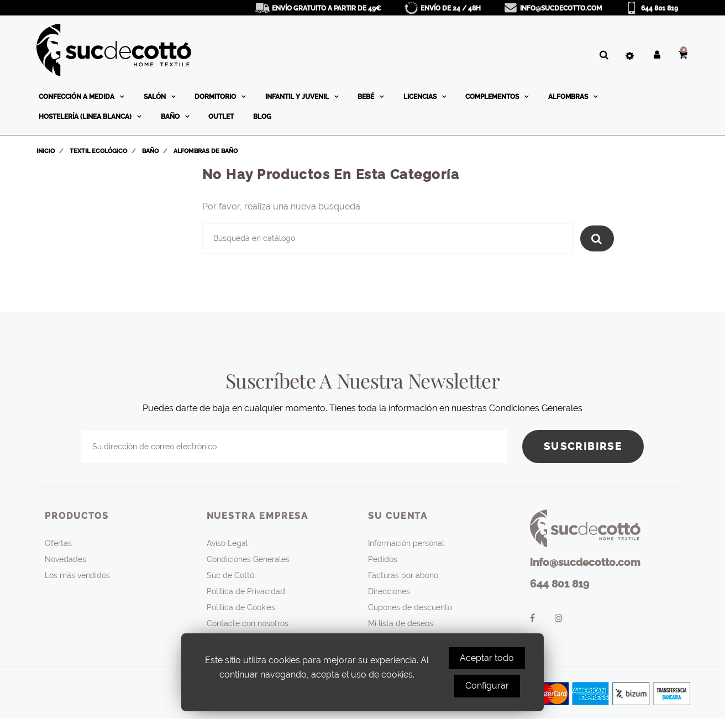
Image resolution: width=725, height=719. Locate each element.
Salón (155, 97)
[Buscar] (388, 238)
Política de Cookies (241, 607)
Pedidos (382, 559)
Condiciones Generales (248, 559)
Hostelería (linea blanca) (86, 116)
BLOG (262, 116)
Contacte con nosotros (247, 623)
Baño (171, 116)
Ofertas (58, 543)
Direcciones (389, 591)
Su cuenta (398, 516)
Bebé (367, 97)
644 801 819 (659, 8)
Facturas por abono (403, 575)
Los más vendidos (77, 575)
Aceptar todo (487, 658)
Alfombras (569, 97)
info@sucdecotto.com (561, 8)
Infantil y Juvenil (297, 97)
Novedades (65, 559)
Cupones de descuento (410, 607)
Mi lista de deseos (400, 623)
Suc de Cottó (230, 575)
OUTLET (221, 116)
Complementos (493, 97)
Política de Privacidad (246, 591)
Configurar (487, 685)
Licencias (420, 97)
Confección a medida (77, 97)
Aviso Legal (227, 543)
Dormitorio (216, 97)
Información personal (406, 543)
